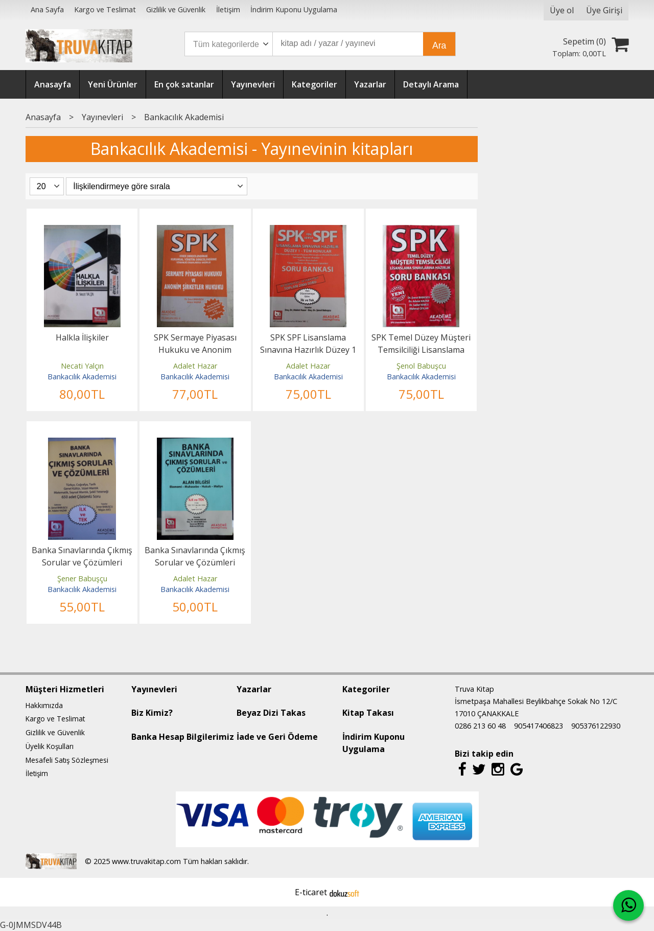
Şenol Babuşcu (421, 366)
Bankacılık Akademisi (82, 376)
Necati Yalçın (82, 366)
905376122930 (595, 726)
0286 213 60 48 (480, 726)
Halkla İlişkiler (82, 337)
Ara (439, 45)
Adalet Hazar (195, 366)
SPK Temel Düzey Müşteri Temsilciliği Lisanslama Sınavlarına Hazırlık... (421, 350)
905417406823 (538, 726)
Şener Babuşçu (82, 578)
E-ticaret (311, 892)
